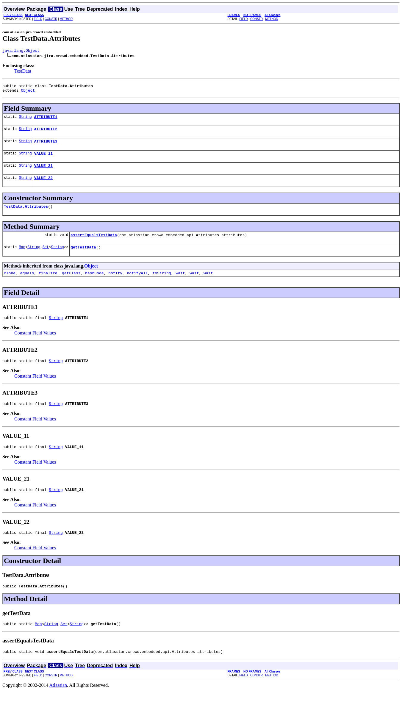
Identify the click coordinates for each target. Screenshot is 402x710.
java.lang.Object (21, 51)
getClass (71, 284)
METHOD (66, 19)
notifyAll (137, 284)
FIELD (38, 19)
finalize (48, 284)
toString (161, 284)
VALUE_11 (43, 159)
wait (180, 284)
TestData (22, 71)
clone (9, 284)
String (25, 120)
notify (115, 284)
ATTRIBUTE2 (45, 133)
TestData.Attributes (26, 215)
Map (22, 257)
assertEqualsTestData (94, 244)
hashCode (94, 284)
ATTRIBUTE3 (45, 146)
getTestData (83, 257)
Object (28, 93)
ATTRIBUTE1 (45, 120)
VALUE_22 (43, 185)
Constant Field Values (35, 345)
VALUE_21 (43, 172)
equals (27, 284)
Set (46, 257)
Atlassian (58, 704)
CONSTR (51, 19)
